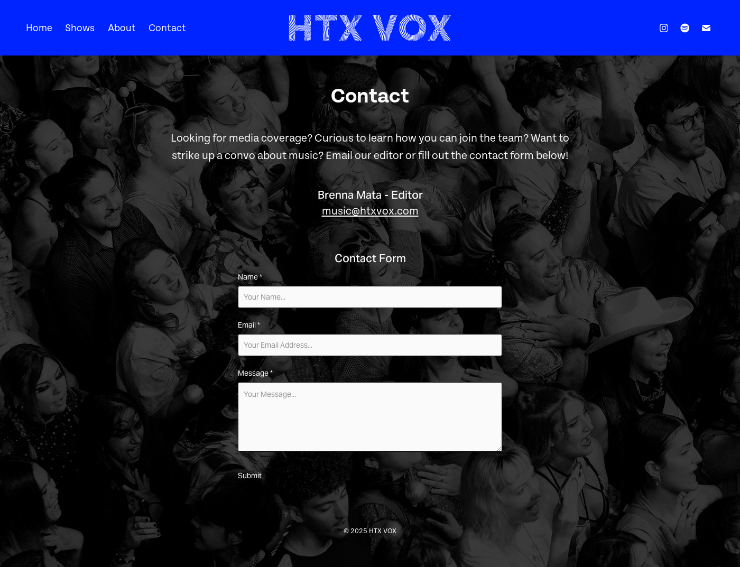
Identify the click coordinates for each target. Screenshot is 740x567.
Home (39, 28)
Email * (249, 325)
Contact (167, 28)
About (122, 28)
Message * (255, 373)
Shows (80, 28)
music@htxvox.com (370, 211)
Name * (250, 277)
